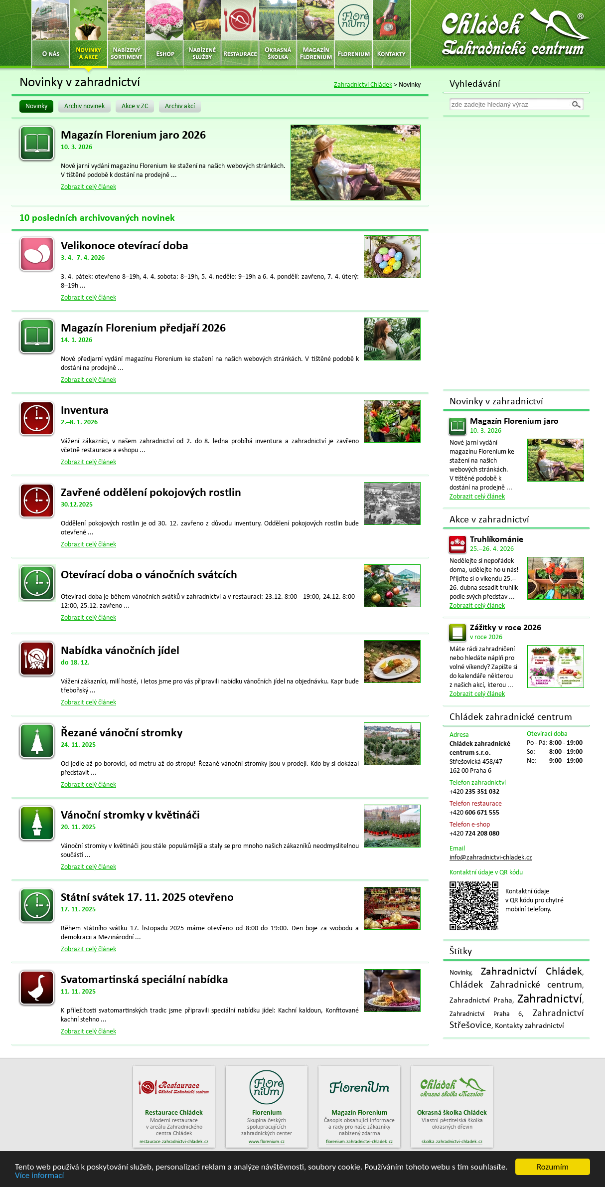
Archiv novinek (84, 106)
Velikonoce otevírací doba (124, 246)
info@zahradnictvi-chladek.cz (491, 857)
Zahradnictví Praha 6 (486, 1014)
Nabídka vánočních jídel (120, 651)
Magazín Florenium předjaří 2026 (143, 329)
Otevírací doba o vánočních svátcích (149, 575)
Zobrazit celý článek (88, 187)
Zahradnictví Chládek (363, 85)
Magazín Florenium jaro (514, 421)
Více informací (39, 1176)
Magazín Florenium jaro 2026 (133, 136)
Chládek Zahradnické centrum (516, 985)
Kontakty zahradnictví (529, 1026)
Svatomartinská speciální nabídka (144, 980)
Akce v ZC (135, 106)
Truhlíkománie (496, 539)
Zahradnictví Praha (481, 1001)
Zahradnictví (549, 999)
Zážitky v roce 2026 (505, 628)
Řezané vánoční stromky (121, 733)
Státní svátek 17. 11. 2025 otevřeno (147, 898)
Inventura (85, 411)
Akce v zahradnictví (489, 520)
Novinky (36, 106)
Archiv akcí (180, 106)
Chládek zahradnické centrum (511, 717)
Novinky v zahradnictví (496, 402)
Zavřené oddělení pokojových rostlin (151, 493)
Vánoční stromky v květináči (130, 816)
